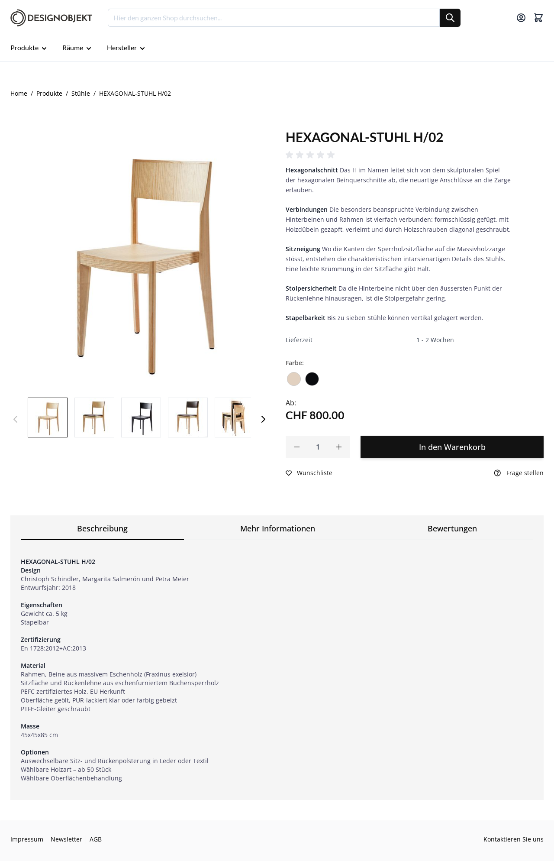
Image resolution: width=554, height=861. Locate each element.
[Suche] (450, 18)
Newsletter (66, 839)
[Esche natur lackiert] (293, 375)
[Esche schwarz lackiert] (312, 375)
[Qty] (318, 447)
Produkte (49, 93)
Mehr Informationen (277, 528)
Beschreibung (102, 528)
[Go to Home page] (51, 18)
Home (18, 93)
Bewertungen (452, 528)
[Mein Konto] (521, 18)
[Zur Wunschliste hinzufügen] (309, 473)
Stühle (80, 93)
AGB (96, 839)
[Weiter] (263, 419)
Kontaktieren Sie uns (513, 839)
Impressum (26, 839)
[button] (312, 155)
